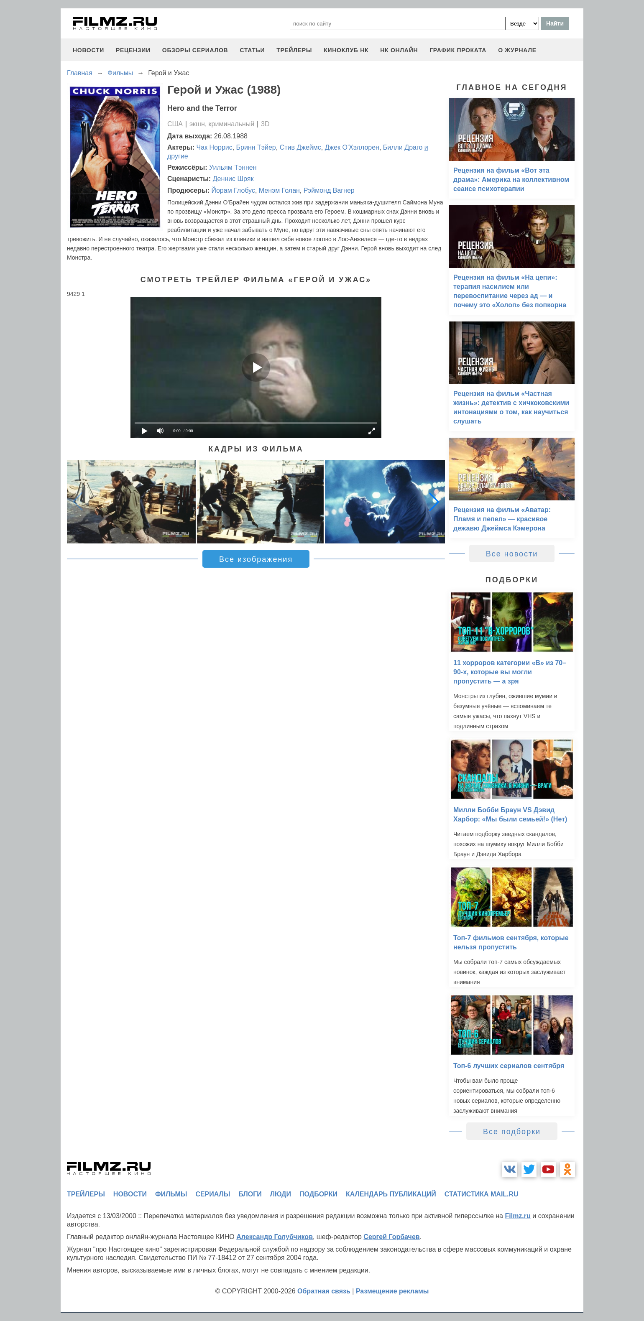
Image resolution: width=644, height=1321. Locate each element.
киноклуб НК (346, 50)
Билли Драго (403, 147)
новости (88, 50)
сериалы (212, 1194)
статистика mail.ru (482, 1194)
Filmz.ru (517, 1215)
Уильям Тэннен (233, 167)
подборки (318, 1194)
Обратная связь (323, 1291)
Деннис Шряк (233, 178)
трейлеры (294, 50)
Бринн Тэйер (256, 147)
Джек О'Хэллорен (352, 147)
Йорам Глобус (233, 190)
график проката (457, 50)
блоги (249, 1194)
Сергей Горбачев (391, 1236)
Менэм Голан (279, 190)
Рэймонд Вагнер (329, 190)
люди (280, 1194)
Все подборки (512, 1131)
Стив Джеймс (300, 147)
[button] (434, 501)
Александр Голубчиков (274, 1236)
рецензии (133, 50)
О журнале (517, 50)
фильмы (171, 1194)
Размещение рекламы (392, 1291)
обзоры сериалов (195, 50)
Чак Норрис (215, 147)
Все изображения (256, 559)
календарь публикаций (391, 1194)
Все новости (512, 554)
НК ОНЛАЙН (399, 50)
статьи (252, 50)
